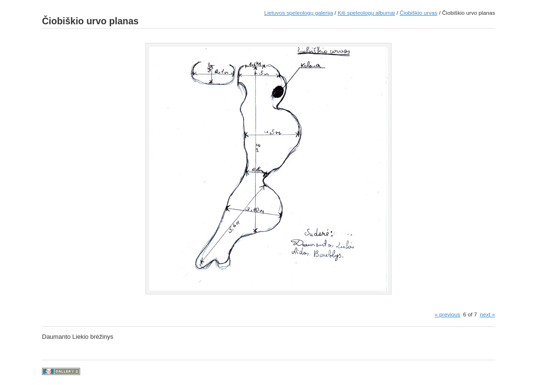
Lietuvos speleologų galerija (298, 13)
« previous (447, 314)
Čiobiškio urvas (418, 13)
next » (487, 314)
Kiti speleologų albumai (366, 13)
